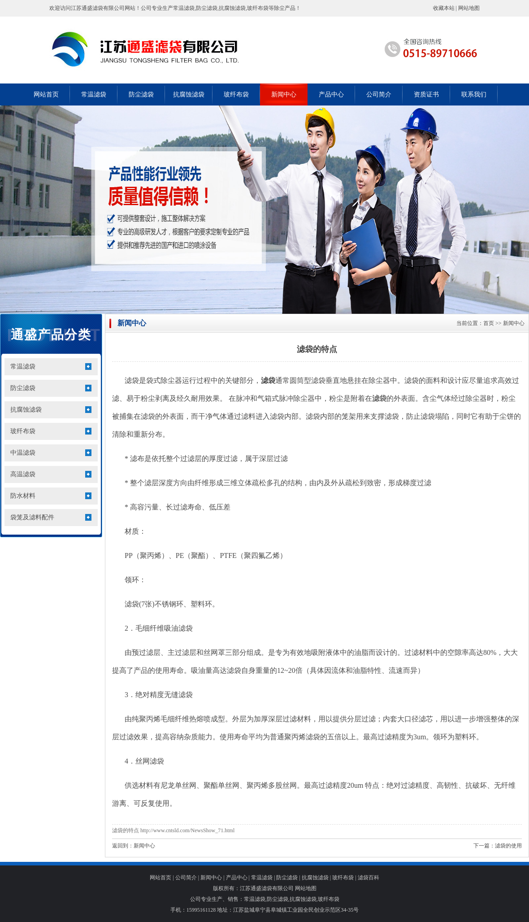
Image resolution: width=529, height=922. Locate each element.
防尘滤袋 (141, 94)
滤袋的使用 (508, 846)
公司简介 (378, 94)
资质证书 (426, 94)
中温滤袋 (22, 452)
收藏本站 (444, 8)
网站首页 (46, 94)
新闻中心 (283, 94)
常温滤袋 (93, 94)
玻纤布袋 (236, 94)
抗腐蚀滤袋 (188, 94)
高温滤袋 (22, 474)
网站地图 (469, 8)
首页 (488, 323)
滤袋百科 (368, 877)
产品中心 (331, 94)
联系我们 (473, 94)
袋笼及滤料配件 (32, 517)
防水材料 (22, 495)
